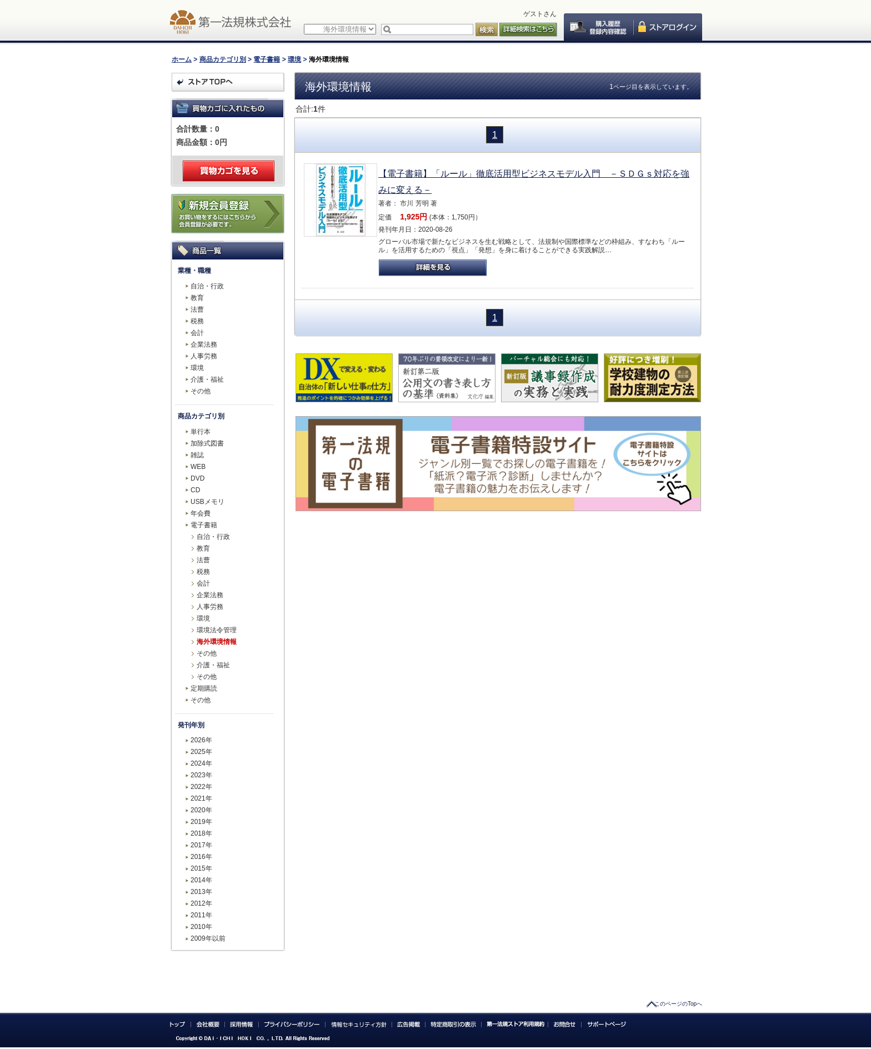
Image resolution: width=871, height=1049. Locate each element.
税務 (197, 321)
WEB (198, 467)
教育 (197, 298)
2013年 (201, 892)
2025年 (201, 752)
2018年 (201, 833)
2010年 (201, 927)
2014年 (201, 880)
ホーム (182, 59)
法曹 (197, 309)
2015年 (201, 868)
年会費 (201, 513)
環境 (294, 59)
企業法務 (204, 344)
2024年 (201, 763)
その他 (201, 391)
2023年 (201, 775)
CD (195, 490)
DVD (197, 478)
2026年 (201, 740)
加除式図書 (207, 443)
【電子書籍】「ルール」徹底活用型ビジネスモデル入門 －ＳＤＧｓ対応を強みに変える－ (533, 181)
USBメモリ (207, 502)
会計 (197, 333)
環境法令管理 (217, 630)
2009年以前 (208, 938)
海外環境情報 (217, 642)
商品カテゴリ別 (222, 59)
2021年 (201, 798)
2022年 (201, 787)
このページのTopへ (678, 1004)
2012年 (201, 903)
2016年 (201, 857)
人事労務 (204, 356)
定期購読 (204, 688)
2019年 (201, 822)
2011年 (201, 915)
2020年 (201, 810)
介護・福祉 (207, 379)
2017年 (201, 845)
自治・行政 (207, 286)
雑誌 (197, 455)
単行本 (201, 432)
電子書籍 (266, 59)
